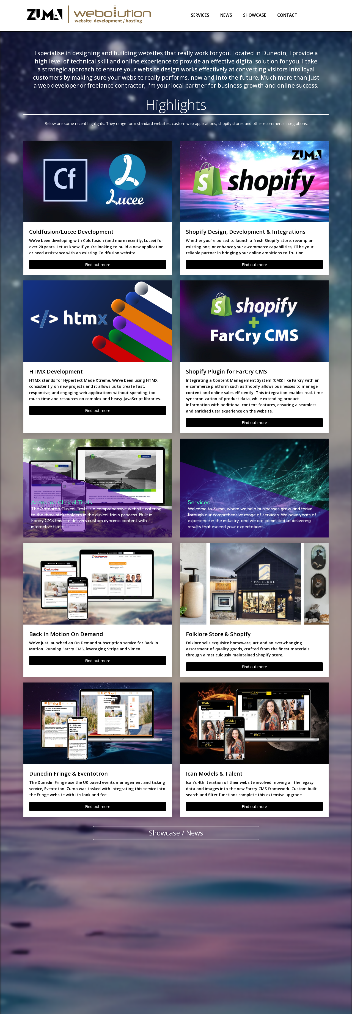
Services (200, 15)
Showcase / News (176, 832)
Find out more (97, 264)
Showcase (254, 15)
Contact (287, 15)
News (226, 15)
